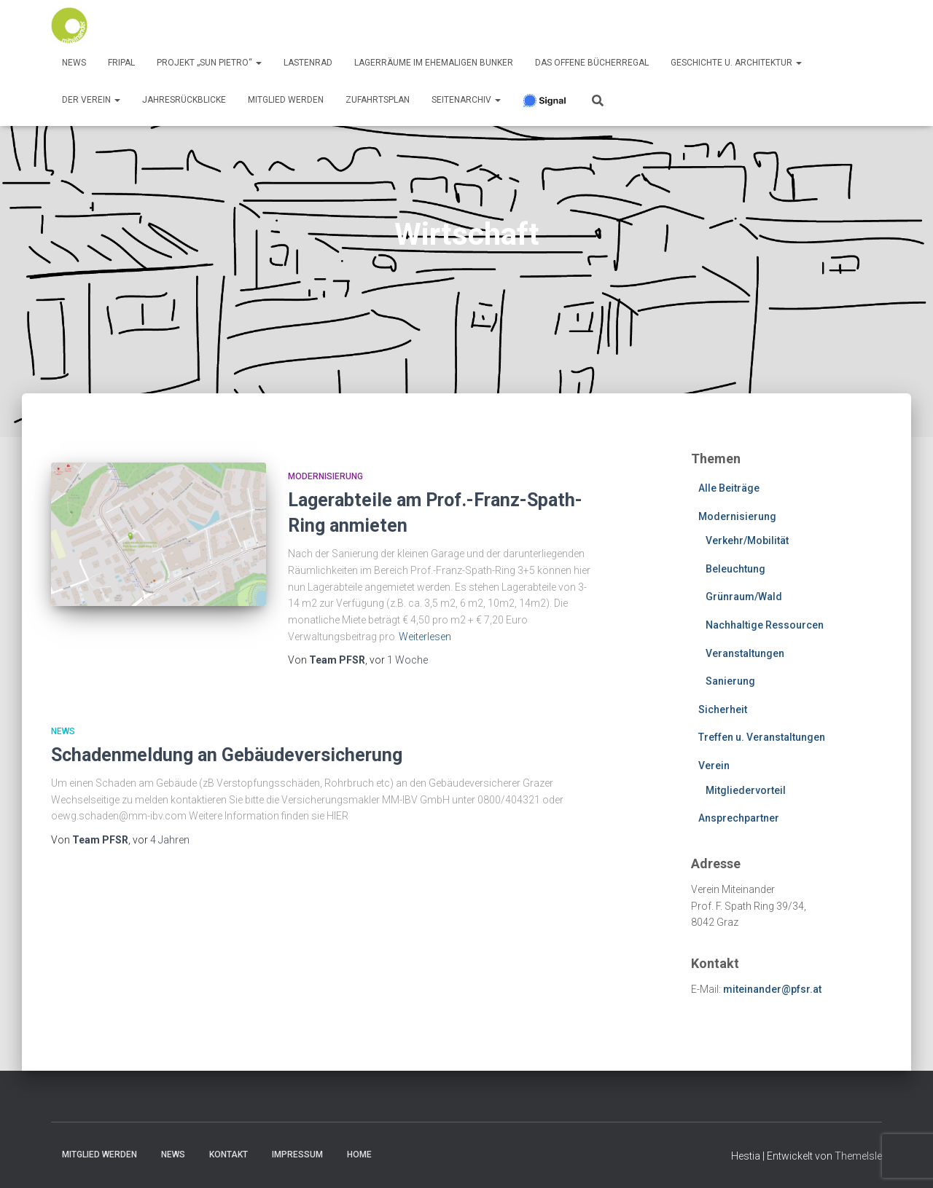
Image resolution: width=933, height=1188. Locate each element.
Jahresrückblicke (184, 100)
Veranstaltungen (745, 653)
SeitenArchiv (466, 100)
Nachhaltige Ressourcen (765, 625)
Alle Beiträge (729, 488)
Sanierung (730, 681)
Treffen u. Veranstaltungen (761, 737)
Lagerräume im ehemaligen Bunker (433, 63)
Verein (714, 765)
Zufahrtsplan (378, 100)
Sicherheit (722, 709)
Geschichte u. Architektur (736, 63)
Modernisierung (325, 476)
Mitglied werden (286, 100)
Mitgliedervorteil (746, 790)
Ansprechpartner (738, 818)
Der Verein (91, 100)
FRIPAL (121, 63)
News (74, 63)
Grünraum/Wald (744, 596)
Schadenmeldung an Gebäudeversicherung (226, 755)
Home (359, 1154)
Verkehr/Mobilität (747, 540)
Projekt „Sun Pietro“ (209, 63)
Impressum (297, 1154)
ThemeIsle (858, 1156)
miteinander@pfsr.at (772, 989)
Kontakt (228, 1154)
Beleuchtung (735, 569)
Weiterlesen (425, 636)
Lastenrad (308, 63)
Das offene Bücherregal (592, 63)
